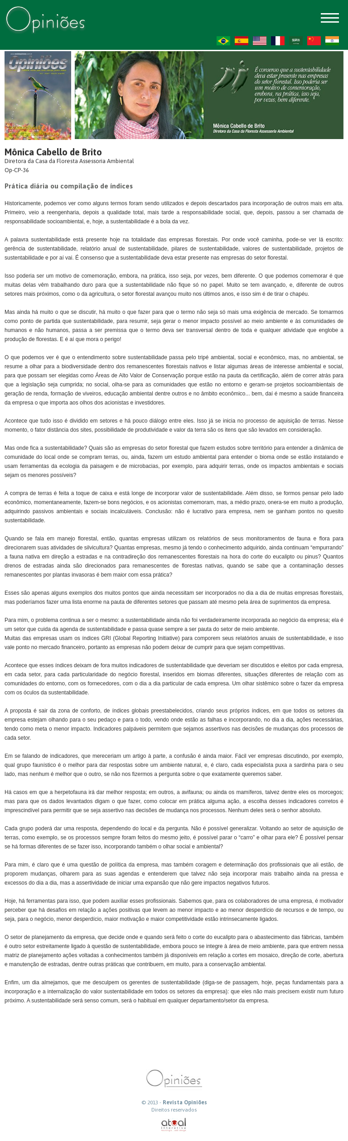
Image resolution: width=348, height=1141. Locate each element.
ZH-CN (314, 40)
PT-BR (223, 40)
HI (332, 40)
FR (278, 40)
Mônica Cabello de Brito (53, 152)
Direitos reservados (174, 1110)
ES (241, 40)
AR (296, 40)
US (259, 40)
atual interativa (174, 1125)
